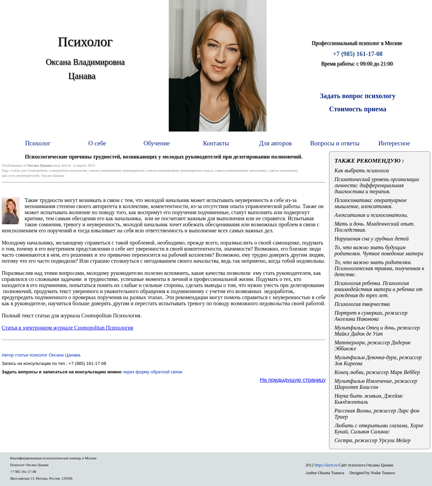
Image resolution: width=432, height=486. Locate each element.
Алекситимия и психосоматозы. (371, 215)
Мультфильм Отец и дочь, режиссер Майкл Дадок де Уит (377, 331)
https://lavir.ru (326, 465)
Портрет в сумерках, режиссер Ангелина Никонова (370, 316)
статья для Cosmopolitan (28, 170)
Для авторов (275, 143)
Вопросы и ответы (334, 143)
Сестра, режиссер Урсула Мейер (372, 440)
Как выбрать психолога (361, 170)
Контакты (216, 143)
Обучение (156, 143)
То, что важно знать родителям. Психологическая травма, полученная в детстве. (379, 268)
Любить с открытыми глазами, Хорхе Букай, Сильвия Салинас (378, 428)
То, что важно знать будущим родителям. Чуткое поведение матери (378, 250)
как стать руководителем (20, 175)
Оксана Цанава (52, 175)
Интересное (394, 143)
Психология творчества (362, 304)
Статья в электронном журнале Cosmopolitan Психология (67, 328)
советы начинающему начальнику (241, 170)
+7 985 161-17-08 (23, 472)
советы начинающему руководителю (116, 170)
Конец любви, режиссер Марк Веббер (377, 372)
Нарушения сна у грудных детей (371, 238)
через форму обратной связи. (153, 371)
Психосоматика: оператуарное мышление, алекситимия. (370, 203)
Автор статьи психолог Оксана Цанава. (41, 355)
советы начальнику (283, 170)
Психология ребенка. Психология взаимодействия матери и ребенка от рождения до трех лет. (378, 289)
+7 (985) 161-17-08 (357, 53)
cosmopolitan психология (68, 170)
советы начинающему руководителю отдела (179, 170)
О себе (97, 143)
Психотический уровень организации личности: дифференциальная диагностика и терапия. (376, 185)
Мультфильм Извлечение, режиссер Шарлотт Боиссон (375, 384)
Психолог (38, 143)
